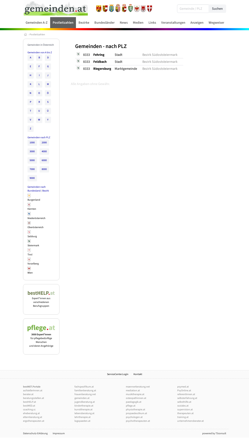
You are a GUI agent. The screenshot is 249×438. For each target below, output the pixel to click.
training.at (182, 417)
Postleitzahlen (37, 34)
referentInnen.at (186, 394)
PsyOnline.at (184, 390)
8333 (86, 54)
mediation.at (133, 390)
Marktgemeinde (126, 68)
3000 (32, 151)
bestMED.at (29, 406)
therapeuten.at (185, 413)
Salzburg (32, 236)
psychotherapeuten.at (138, 421)
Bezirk (45, 191)
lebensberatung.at (84, 413)
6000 (44, 160)
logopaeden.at (82, 421)
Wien (30, 273)
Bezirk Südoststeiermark (159, 54)
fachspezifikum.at (84, 387)
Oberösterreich (36, 227)
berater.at (28, 394)
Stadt (118, 54)
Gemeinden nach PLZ (39, 137)
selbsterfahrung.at (187, 398)
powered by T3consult (214, 433)
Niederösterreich (36, 218)
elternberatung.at (32, 417)
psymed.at (183, 387)
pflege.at (130, 406)
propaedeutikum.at (136, 413)
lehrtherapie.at (82, 417)
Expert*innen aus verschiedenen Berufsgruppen (41, 300)
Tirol (30, 254)
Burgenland (34, 200)
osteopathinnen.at (136, 398)
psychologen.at (134, 417)
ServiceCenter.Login (117, 374)
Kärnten (32, 209)
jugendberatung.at (84, 402)
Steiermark (33, 245)
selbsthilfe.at (184, 402)
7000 (32, 169)
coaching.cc (29, 409)
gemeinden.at (81, 398)
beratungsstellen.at (33, 398)
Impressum (59, 433)
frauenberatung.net (85, 394)
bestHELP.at (29, 402)
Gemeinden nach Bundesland (37, 189)
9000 (32, 178)
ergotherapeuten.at (33, 421)
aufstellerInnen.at (32, 390)
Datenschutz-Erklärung (35, 433)
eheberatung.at (31, 413)
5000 (32, 160)
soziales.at (182, 406)
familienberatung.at (85, 390)
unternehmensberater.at (190, 421)
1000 (32, 142)
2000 (44, 142)
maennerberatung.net (138, 387)
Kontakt (137, 374)
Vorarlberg (33, 264)
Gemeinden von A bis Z (40, 52)
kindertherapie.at (83, 406)
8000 (44, 169)
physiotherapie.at (135, 409)
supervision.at (185, 409)
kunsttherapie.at (83, 409)
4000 (44, 151)
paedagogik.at (133, 402)
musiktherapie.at (135, 394)
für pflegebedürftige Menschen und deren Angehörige (41, 338)
